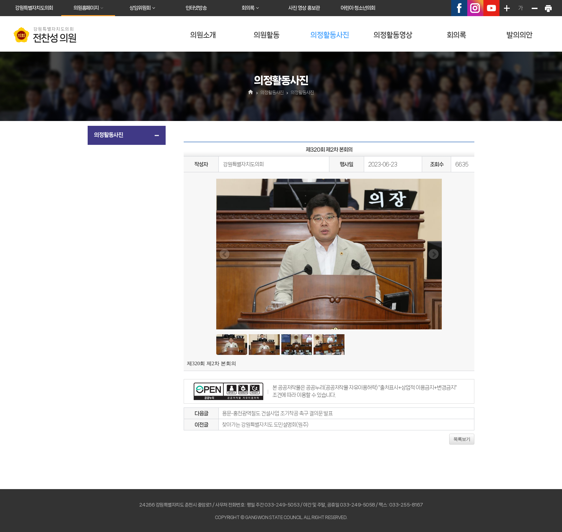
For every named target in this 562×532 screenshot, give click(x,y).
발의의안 (519, 35)
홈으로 (250, 92)
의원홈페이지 (86, 8)
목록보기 (461, 439)
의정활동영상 (392, 35)
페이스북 (459, 8)
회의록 (248, 8)
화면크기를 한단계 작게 (534, 8)
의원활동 (266, 35)
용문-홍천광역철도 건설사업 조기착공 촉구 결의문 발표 (277, 413)
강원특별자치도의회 (34, 8)
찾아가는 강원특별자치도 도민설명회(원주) (265, 424)
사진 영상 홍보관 (304, 8)
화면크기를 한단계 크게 (506, 8)
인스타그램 (475, 8)
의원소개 (203, 35)
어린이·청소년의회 (358, 8)
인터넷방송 (196, 8)
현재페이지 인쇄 (548, 8)
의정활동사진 (329, 35)
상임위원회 (140, 8)
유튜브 (491, 8)
